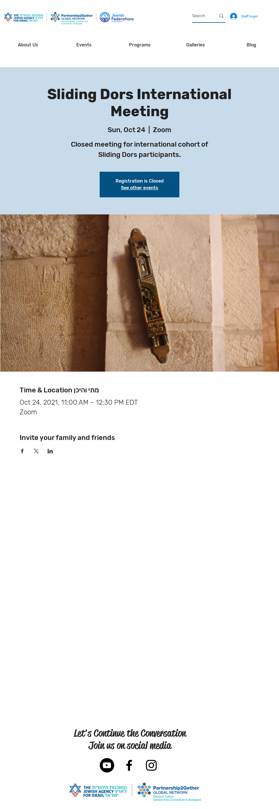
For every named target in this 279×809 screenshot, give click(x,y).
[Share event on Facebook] (22, 451)
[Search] (200, 16)
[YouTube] (107, 765)
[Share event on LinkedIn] (50, 451)
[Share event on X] (36, 451)
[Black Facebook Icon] (129, 765)
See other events (139, 188)
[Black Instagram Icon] (151, 765)
